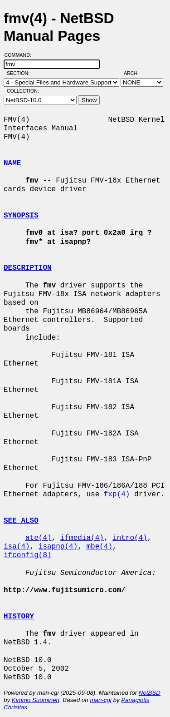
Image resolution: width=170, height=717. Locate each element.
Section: (20, 73)
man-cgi (100, 700)
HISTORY (19, 617)
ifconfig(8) (28, 555)
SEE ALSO (21, 521)
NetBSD (149, 692)
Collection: (23, 91)
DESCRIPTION (28, 268)
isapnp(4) (58, 547)
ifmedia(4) (82, 538)
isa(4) (17, 547)
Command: (21, 55)
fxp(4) (117, 494)
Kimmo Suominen (35, 700)
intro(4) (129, 538)
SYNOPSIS (21, 216)
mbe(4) (99, 547)
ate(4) (38, 538)
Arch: (135, 73)
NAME (12, 163)
